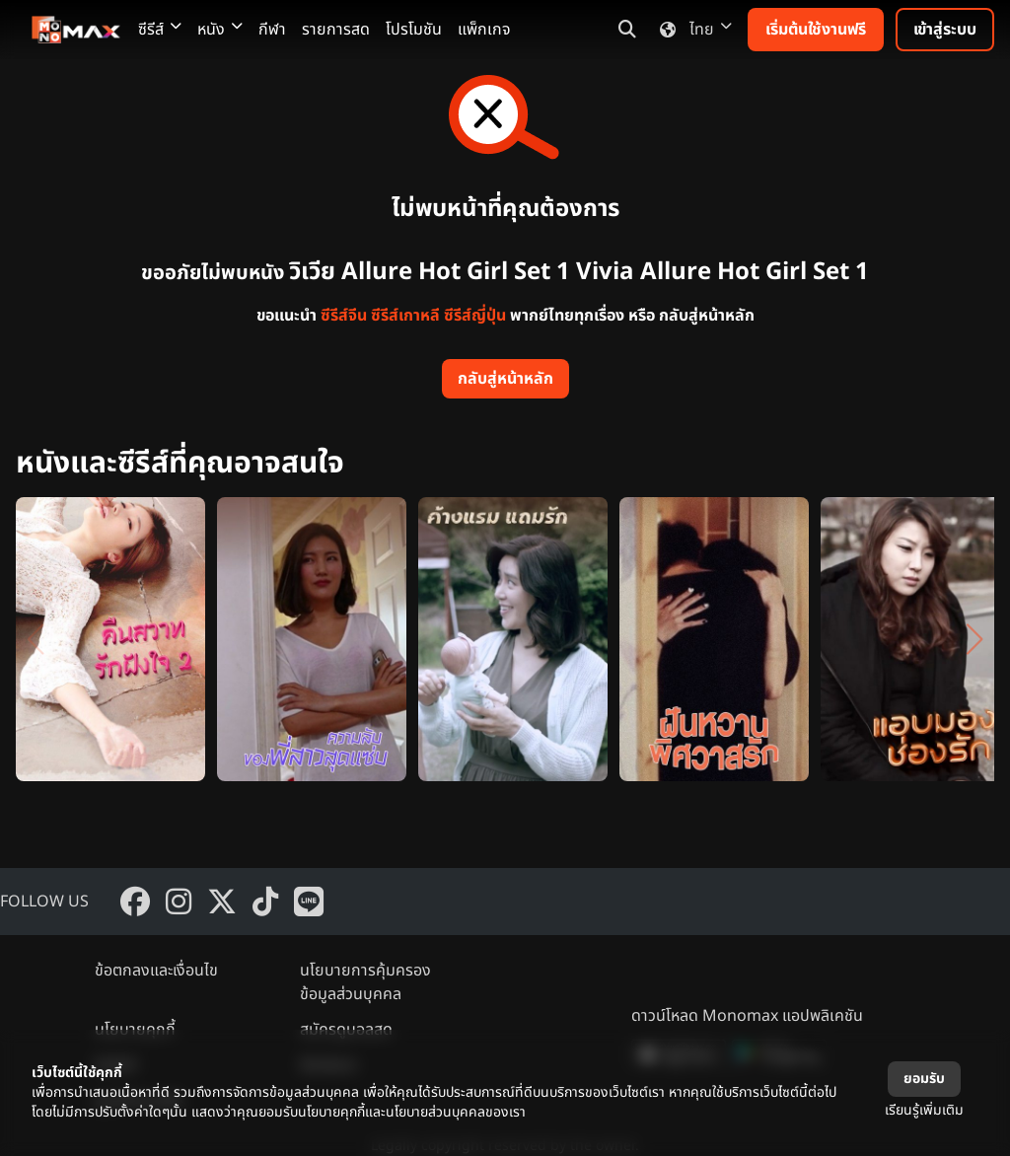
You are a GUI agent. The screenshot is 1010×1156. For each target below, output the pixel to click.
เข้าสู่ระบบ (944, 29)
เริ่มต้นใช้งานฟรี (815, 29)
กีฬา (272, 29)
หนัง (220, 29)
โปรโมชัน (414, 29)
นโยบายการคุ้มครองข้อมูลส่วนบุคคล (365, 982)
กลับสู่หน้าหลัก (505, 379)
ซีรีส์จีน (344, 315)
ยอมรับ (924, 1078)
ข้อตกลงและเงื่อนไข (156, 970)
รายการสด (336, 29)
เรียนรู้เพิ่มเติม (924, 1110)
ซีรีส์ (159, 29)
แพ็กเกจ (484, 29)
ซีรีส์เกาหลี (405, 315)
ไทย (692, 29)
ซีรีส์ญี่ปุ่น (475, 315)
